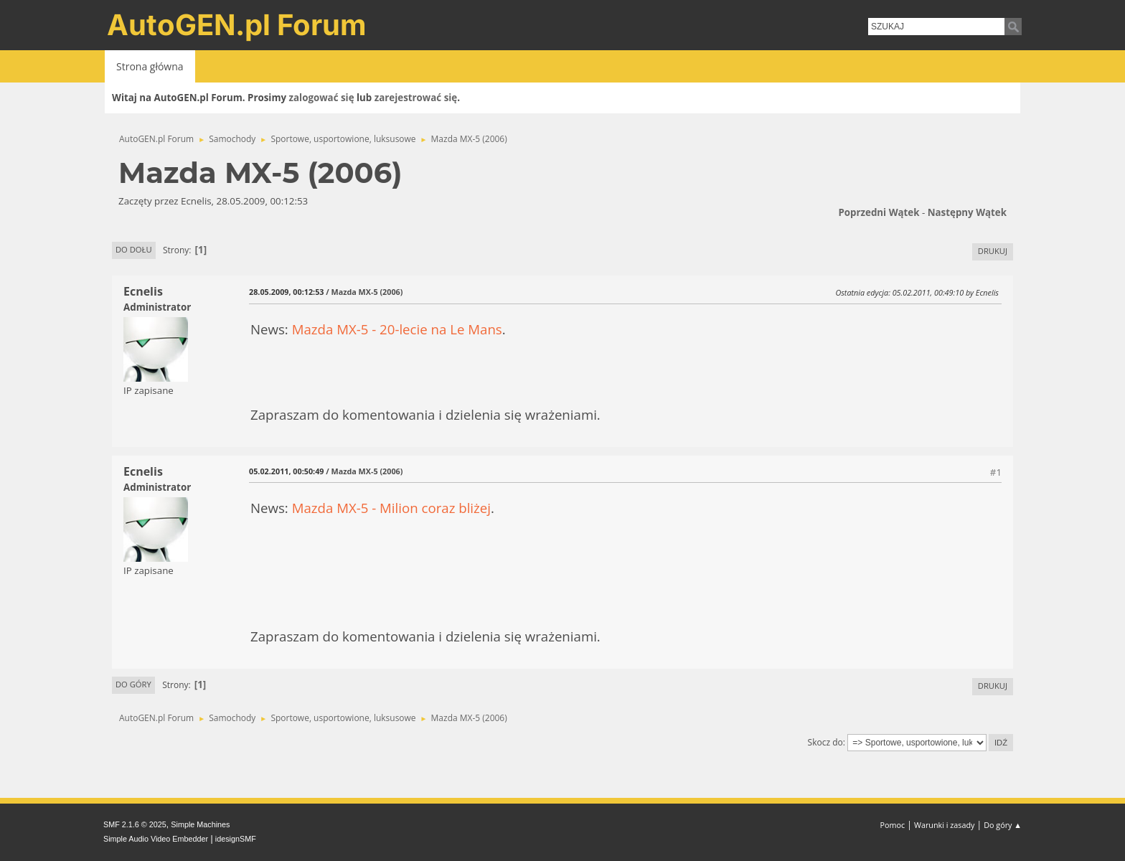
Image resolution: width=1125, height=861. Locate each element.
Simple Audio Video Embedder (155, 838)
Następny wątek (967, 212)
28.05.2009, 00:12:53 (286, 291)
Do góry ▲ (1003, 824)
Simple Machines (200, 824)
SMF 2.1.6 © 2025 (134, 824)
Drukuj (992, 250)
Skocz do (825, 742)
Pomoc (892, 824)
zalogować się (321, 97)
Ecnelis (143, 291)
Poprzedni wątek (878, 212)
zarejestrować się (416, 97)
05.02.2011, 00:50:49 (286, 471)
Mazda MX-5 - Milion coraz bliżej (391, 508)
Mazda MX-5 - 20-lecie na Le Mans (397, 329)
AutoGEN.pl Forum (237, 24)
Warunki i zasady (944, 824)
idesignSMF (235, 838)
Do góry (133, 684)
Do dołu (134, 249)
